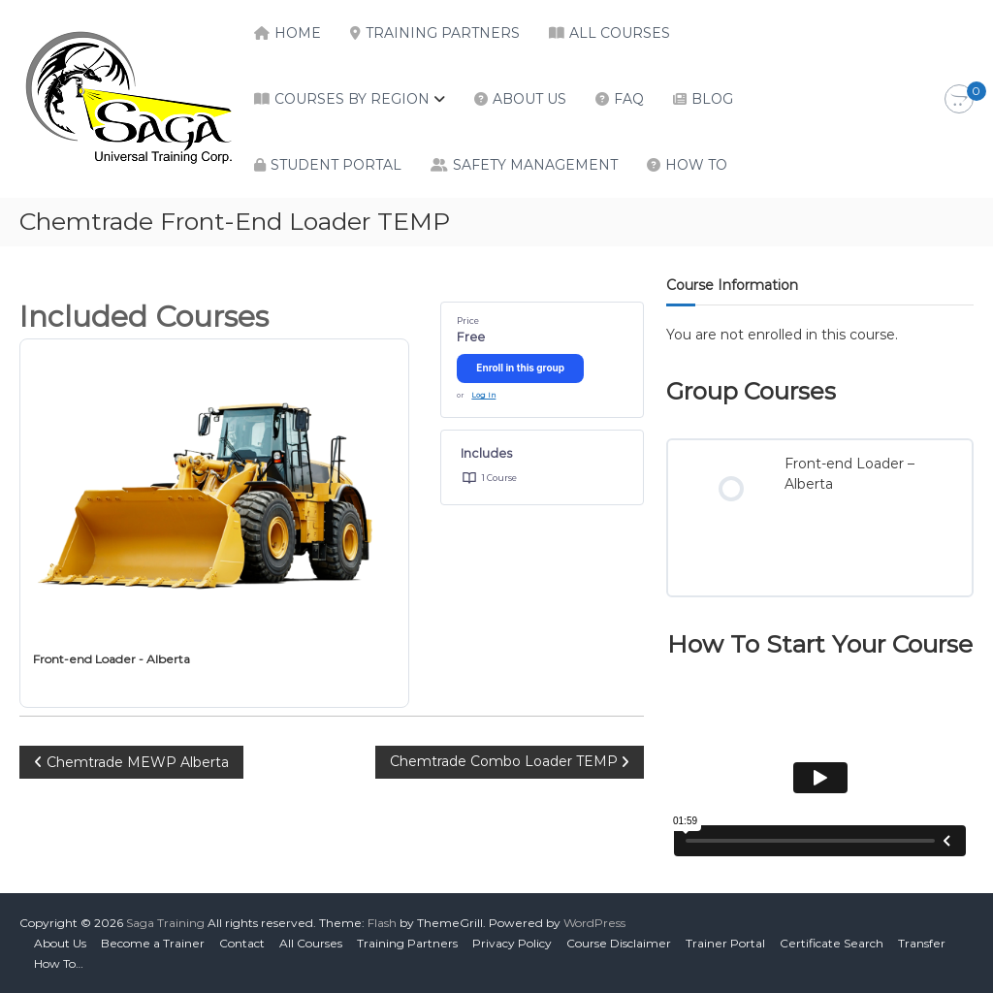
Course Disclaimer (618, 943)
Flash (382, 922)
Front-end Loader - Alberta (111, 659)
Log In (483, 395)
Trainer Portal (725, 943)
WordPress (594, 922)
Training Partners (443, 33)
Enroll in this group (520, 367)
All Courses (619, 33)
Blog (712, 99)
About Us (529, 99)
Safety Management (535, 165)
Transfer (921, 943)
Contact (242, 943)
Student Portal (336, 165)
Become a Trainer (153, 943)
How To (696, 165)
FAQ (629, 99)
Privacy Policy (512, 943)
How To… (58, 963)
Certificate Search (831, 943)
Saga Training (165, 922)
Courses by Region (352, 99)
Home (297, 33)
